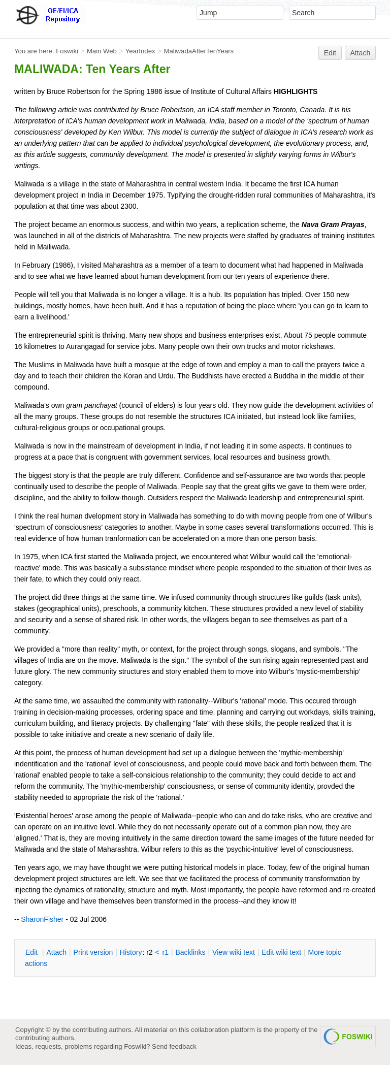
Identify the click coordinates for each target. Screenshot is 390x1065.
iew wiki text (233, 952)
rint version (93, 952)
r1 (165, 952)
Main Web (102, 51)
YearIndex (140, 51)
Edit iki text (281, 952)
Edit (330, 53)
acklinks (190, 952)
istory (131, 952)
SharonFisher (42, 919)
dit (32, 952)
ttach (56, 952)
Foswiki (67, 51)
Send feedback (174, 1046)
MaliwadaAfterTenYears (199, 51)
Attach (360, 53)
